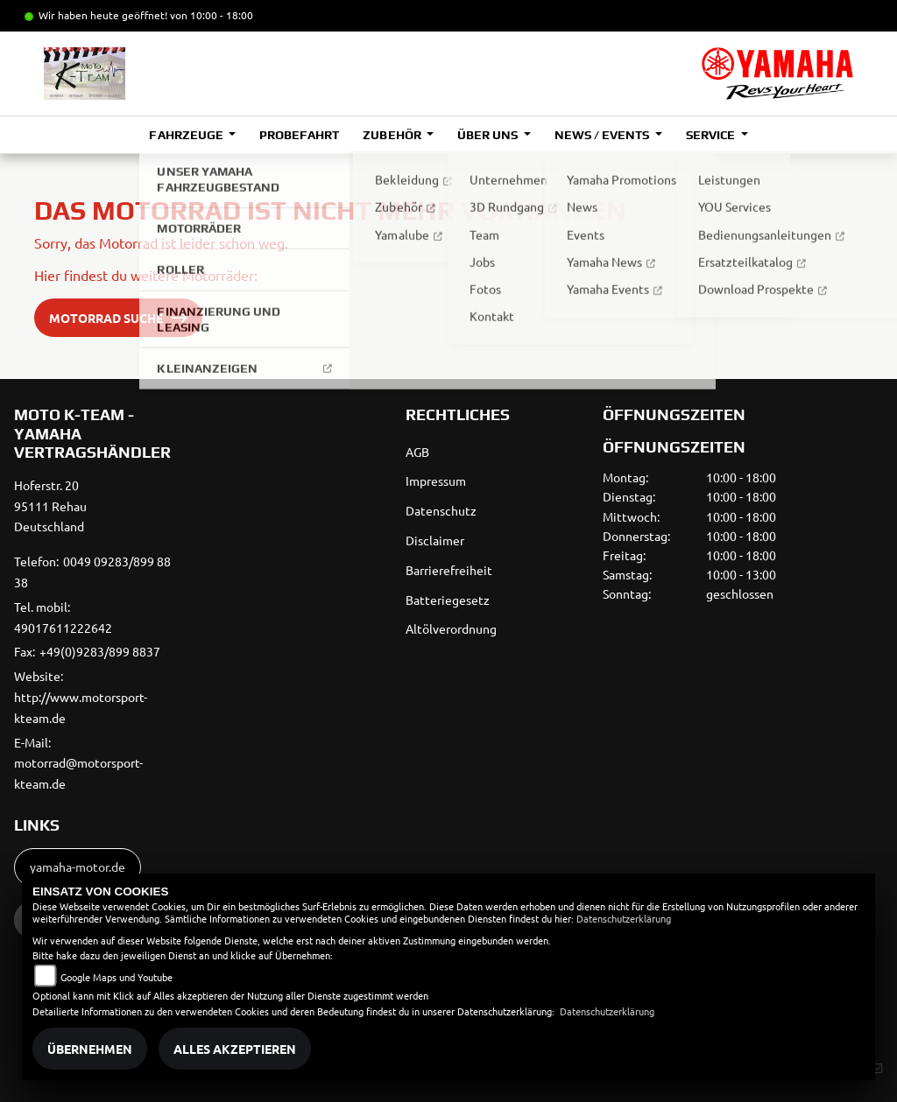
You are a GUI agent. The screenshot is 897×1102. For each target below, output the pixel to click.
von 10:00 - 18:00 (211, 15)
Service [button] (712, 135)
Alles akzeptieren (234, 1048)
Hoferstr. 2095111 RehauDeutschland (50, 506)
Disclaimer (435, 540)
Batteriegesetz (448, 599)
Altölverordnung (451, 628)
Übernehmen (89, 1048)
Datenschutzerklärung (623, 918)
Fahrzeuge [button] (187, 135)
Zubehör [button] (393, 135)
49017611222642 (63, 627)
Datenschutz (441, 510)
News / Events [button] (603, 135)
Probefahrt (299, 135)
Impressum (436, 480)
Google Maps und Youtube (116, 977)
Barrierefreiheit (449, 570)
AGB (417, 452)
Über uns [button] (488, 135)
